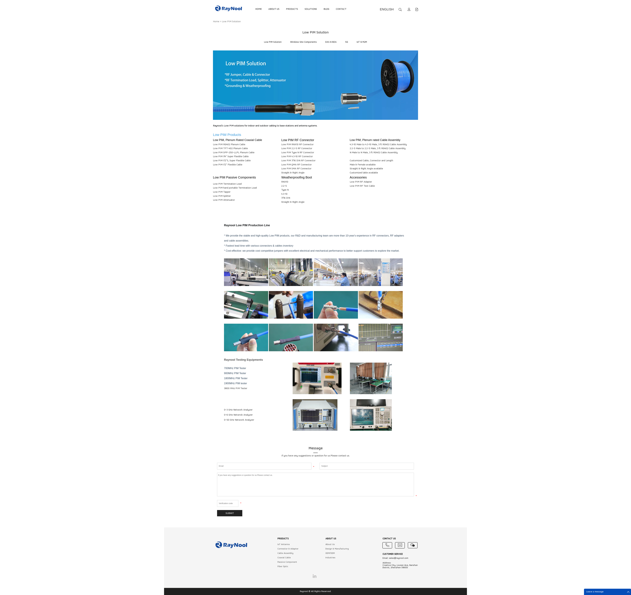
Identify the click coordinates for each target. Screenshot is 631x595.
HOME (258, 9)
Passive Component (287, 562)
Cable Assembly (285, 553)
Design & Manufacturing (337, 549)
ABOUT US (273, 9)
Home (216, 21)
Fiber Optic (282, 566)
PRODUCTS (292, 9)
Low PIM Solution (231, 21)
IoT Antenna (283, 544)
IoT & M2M (362, 42)
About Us (330, 544)
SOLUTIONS (311, 9)
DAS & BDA (331, 42)
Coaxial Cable (284, 558)
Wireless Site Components (303, 42)
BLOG (326, 9)
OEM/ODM (330, 553)
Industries (330, 558)
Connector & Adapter (287, 549)
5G (346, 42)
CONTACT (341, 9)
